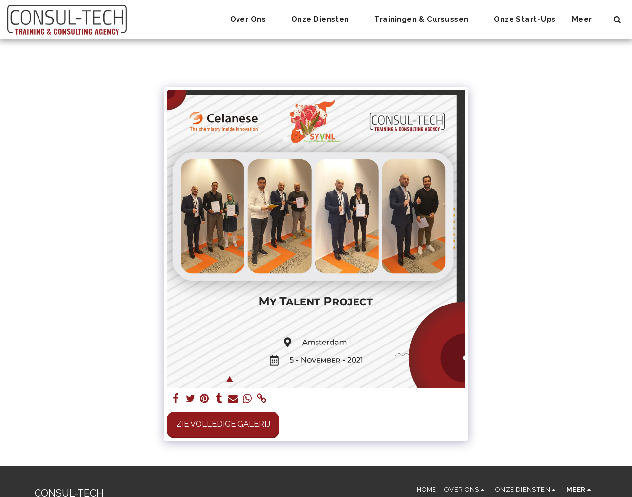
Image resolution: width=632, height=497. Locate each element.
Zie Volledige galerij (223, 424)
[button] (253, 19)
